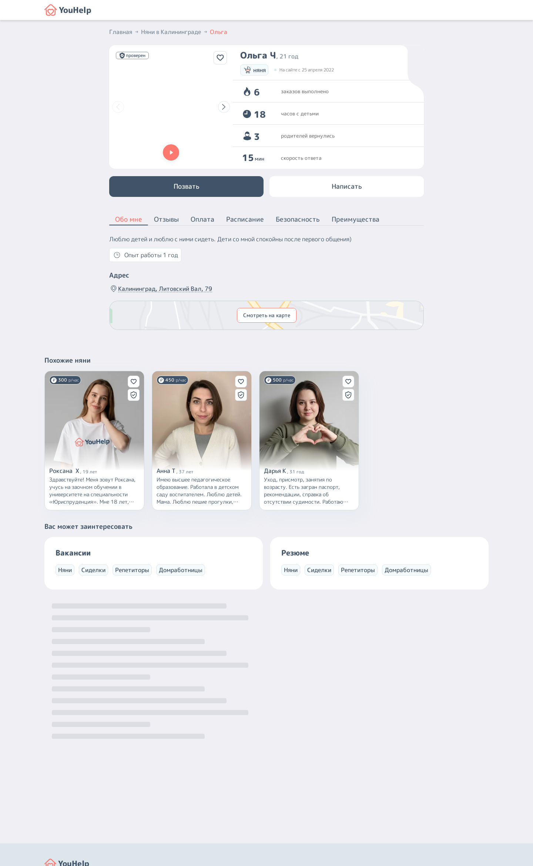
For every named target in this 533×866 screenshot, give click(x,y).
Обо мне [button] (128, 220)
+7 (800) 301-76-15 (297, 798)
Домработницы (180, 570)
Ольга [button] (218, 32)
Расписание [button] (245, 219)
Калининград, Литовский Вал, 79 (160, 288)
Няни (65, 570)
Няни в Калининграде (174, 32)
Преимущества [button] (355, 219)
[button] (171, 152)
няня (254, 70)
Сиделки (93, 570)
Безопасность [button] (298, 219)
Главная (124, 32)
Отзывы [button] (166, 219)
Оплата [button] (202, 219)
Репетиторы (132, 570)
